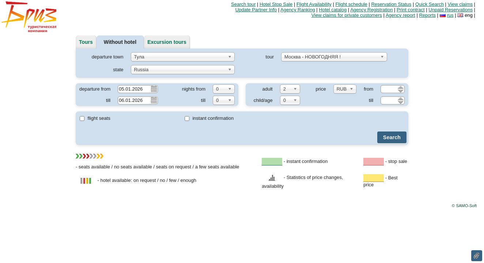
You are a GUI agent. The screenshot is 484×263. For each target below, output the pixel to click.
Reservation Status (391, 4)
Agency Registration (371, 9)
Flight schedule (351, 4)
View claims (460, 4)
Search (392, 137)
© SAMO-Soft (464, 205)
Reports (427, 15)
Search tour (243, 4)
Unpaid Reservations (450, 9)
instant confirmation (209, 118)
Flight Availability (314, 4)
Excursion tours (166, 42)
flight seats (95, 118)
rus (450, 15)
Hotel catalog (333, 9)
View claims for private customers (346, 15)
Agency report (400, 15)
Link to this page (476, 255)
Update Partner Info (256, 9)
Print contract (411, 9)
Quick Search (429, 4)
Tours (86, 42)
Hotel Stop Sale (276, 4)
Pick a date (153, 88)
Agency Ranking (297, 9)
